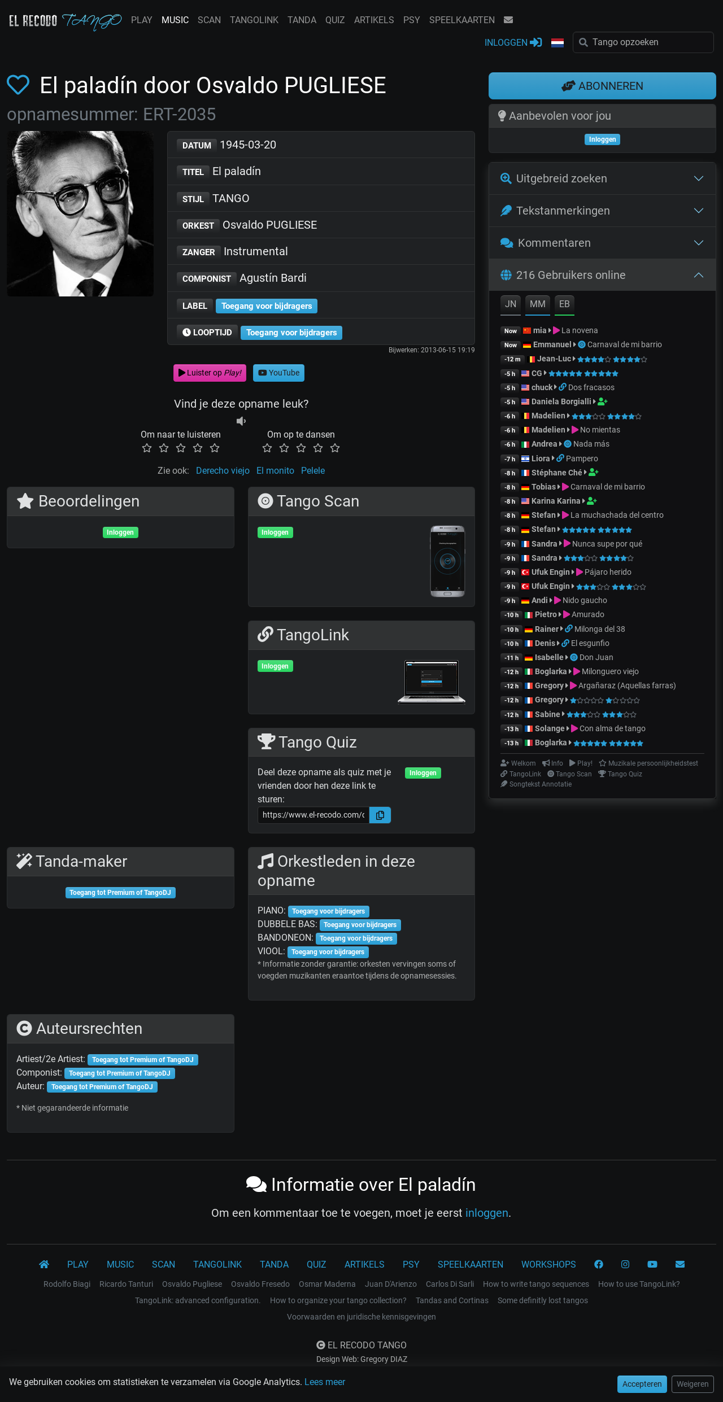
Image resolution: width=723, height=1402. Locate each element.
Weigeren (693, 1383)
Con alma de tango (613, 728)
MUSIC (175, 20)
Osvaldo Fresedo (260, 1284)
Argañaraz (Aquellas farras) (627, 685)
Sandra (545, 543)
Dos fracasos (591, 387)
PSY (411, 20)
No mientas (600, 429)
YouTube (278, 372)
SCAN (209, 20)
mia (540, 330)
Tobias (544, 486)
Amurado (588, 614)
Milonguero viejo (610, 671)
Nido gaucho (585, 600)
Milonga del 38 (599, 629)
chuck (542, 387)
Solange (550, 728)
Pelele (313, 470)
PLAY (142, 20)
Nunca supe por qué (607, 543)
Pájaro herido (608, 571)
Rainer (547, 629)
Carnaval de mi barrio (624, 344)
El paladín (219, 172)
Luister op (209, 372)
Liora (541, 458)
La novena (579, 330)
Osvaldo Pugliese (192, 1284)
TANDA (302, 20)
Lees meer (324, 1382)
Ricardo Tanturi (126, 1284)
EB (564, 304)
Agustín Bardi (242, 278)
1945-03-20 (226, 145)
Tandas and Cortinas (452, 1300)
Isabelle (549, 657)
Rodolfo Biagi (66, 1284)
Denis (545, 643)
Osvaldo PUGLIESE (247, 225)
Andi (540, 600)
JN (510, 304)
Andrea (545, 443)
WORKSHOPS (548, 1264)
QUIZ (335, 20)
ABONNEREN (602, 86)
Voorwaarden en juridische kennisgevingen (361, 1316)
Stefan (544, 514)
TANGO (213, 199)
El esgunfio (590, 643)
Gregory (549, 685)
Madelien (548, 415)
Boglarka (551, 671)
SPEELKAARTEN (462, 20)
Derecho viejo (223, 470)
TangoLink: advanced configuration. (198, 1300)
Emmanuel (552, 344)
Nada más (591, 443)
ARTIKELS (374, 20)
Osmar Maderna (327, 1284)
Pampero (582, 458)
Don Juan (596, 657)
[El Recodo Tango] (44, 1264)
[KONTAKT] (680, 1264)
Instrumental (232, 252)
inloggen (486, 1213)
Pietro (546, 614)
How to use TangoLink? (639, 1284)
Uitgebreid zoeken (553, 178)
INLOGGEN (513, 42)
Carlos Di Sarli (450, 1284)
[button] (557, 43)
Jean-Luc (554, 358)
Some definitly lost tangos (543, 1300)
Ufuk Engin (551, 571)
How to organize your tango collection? (338, 1300)
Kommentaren (545, 243)
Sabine (547, 714)
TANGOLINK (254, 20)
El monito (275, 470)
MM (538, 304)
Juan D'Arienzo (391, 1284)
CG (537, 373)
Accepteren (642, 1383)
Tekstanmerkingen (555, 210)
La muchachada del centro (617, 514)
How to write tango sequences (536, 1284)
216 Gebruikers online (563, 275)
